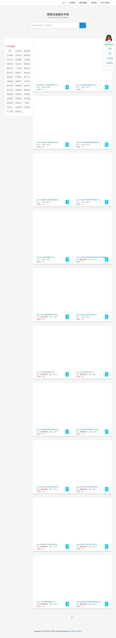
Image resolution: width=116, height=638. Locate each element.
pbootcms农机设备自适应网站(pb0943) (48, 487)
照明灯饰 (18, 55)
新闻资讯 (10, 103)
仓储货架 (10, 98)
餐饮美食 (10, 68)
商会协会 (18, 111)
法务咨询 (27, 81)
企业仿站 (110, 58)
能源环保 (27, 55)
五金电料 (10, 55)
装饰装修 (18, 90)
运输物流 (10, 81)
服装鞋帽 (18, 85)
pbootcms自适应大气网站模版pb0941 (47, 544)
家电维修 (18, 60)
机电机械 (27, 51)
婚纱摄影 (10, 94)
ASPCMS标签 (105, 3)
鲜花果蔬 (18, 94)
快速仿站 (110, 63)
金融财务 (18, 81)
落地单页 (18, 103)
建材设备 (27, 90)
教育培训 (10, 73)
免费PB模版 (83, 3)
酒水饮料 (18, 64)
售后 (109, 53)
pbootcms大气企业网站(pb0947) (85, 372)
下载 (106, 316)
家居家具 (18, 98)
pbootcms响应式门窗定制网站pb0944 (86, 544)
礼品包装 (10, 90)
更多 (72, 617)
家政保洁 (27, 73)
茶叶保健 (10, 85)
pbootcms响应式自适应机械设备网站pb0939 (88, 602)
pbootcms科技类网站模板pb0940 (46, 602)
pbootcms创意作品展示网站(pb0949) (86, 314)
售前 (109, 48)
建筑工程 (27, 77)
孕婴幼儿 (27, 85)
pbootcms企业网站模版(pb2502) (46, 257)
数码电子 (18, 73)
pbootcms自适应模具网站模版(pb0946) (48, 429)
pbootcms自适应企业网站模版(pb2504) (48, 200)
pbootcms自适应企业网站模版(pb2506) (48, 142)
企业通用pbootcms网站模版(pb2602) (47, 85)
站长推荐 (72, 3)
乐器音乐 (10, 107)
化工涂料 (10, 111)
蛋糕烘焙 (27, 64)
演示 (67, 87)
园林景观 (10, 64)
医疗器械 (27, 98)
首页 (63, 3)
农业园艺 (27, 60)
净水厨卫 (10, 60)
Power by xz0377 (76, 631)
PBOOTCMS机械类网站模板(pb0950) (47, 314)
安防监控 (10, 77)
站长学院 (94, 3)
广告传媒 (18, 68)
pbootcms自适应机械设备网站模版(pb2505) (88, 142)
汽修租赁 (27, 94)
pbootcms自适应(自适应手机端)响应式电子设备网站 (91, 257)
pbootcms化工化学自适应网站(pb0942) (87, 487)
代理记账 (27, 107)
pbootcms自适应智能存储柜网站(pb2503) (88, 200)
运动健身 (18, 107)
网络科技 (27, 68)
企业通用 (18, 51)
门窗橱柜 (18, 77)
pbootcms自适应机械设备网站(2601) (86, 85)
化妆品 (27, 103)
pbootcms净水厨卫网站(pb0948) (46, 372)
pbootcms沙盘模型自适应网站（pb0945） (88, 429)
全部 (10, 51)
